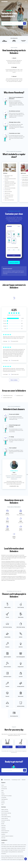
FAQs (2, 804)
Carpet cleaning (4, 818)
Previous (1, 474)
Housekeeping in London (16, 779)
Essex (18, 857)
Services (3, 807)
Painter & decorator (5, 830)
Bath (7, 857)
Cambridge (6, 856)
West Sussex (9, 859)
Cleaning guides (4, 799)
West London (12, 846)
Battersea (20, 846)
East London (3, 844)
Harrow (2, 850)
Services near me (7, 779)
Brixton (24, 846)
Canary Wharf (4, 848)
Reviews (3, 802)
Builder (2, 823)
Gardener (3, 834)
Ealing (12, 848)
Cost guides (3, 797)
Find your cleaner (14, 262)
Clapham (9, 848)
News (2, 790)
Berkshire (14, 859)
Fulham (15, 848)
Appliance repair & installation (7, 836)
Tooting (10, 851)
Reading (9, 857)
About (2, 785)
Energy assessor (4, 832)
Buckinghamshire (20, 859)
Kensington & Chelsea (13, 850)
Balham (16, 846)
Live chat (7, 746)
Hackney (23, 848)
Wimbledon (3, 853)
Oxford (10, 856)
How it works (4, 786)
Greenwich (19, 848)
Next (27, 474)
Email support (20, 746)
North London (9, 844)
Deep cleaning (4, 814)
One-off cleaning (4, 811)
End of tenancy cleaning (6, 813)
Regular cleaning (4, 809)
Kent (12, 857)
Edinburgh (3, 857)
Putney (19, 850)
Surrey (15, 857)
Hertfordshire (4, 859)
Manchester (14, 856)
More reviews (14, 380)
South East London (16, 844)
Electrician (3, 825)
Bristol (2, 856)
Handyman (3, 829)
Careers (2, 794)
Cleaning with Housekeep (6, 795)
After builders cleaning (5, 816)
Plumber (3, 821)
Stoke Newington (4, 851)
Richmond (23, 850)
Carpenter (3, 827)
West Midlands (21, 856)
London (2, 842)
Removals (3, 837)
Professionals (4, 788)
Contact (3, 801)
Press (2, 792)
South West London (5, 846)
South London (23, 844)
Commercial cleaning (5, 820)
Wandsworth (20, 851)
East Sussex (21, 857)
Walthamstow (14, 851)
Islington (6, 850)
